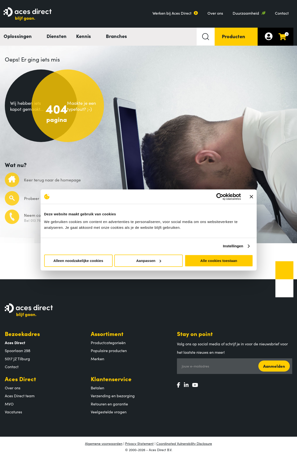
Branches (116, 36)
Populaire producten (109, 353)
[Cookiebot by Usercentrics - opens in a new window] (220, 196)
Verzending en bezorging (113, 399)
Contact (282, 13)
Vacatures (13, 415)
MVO (9, 407)
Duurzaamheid (246, 13)
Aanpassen (148, 261)
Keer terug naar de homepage (52, 183)
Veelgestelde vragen (109, 415)
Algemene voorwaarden (103, 446)
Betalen (97, 390)
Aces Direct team (20, 399)
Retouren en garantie (109, 407)
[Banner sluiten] (251, 196)
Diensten (57, 36)
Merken (97, 361)
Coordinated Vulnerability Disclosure (184, 446)
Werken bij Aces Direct (171, 13)
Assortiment (107, 337)
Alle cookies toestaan (218, 261)
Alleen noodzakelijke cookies (78, 261)
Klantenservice (111, 382)
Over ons (215, 13)
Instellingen (233, 246)
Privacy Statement (139, 446)
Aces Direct (20, 382)
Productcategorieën (108, 345)
